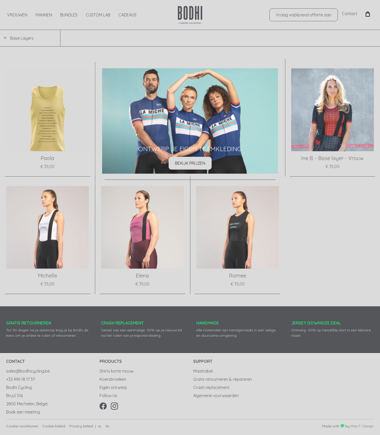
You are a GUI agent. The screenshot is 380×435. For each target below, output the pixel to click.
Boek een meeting (23, 412)
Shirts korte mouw (117, 371)
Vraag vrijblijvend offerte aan (303, 14)
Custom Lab (98, 14)
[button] (368, 13)
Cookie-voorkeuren (22, 426)
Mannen (44, 14)
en (107, 426)
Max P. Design (362, 426)
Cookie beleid (53, 426)
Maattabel (203, 371)
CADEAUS (127, 14)
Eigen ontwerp (113, 387)
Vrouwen (17, 14)
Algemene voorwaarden (216, 395)
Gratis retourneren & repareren (222, 379)
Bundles (69, 14)
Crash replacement (211, 387)
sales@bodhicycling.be (28, 371)
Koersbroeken (113, 379)
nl (100, 426)
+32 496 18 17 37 (20, 379)
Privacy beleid (81, 426)
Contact (349, 13)
